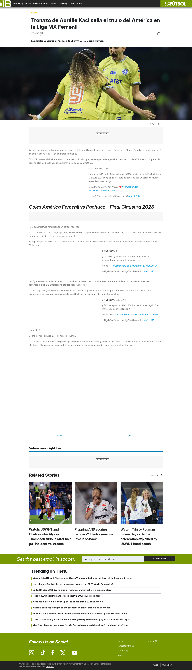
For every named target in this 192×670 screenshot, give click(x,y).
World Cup (20, 3)
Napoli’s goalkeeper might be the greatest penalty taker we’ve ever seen (71, 608)
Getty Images (155, 123)
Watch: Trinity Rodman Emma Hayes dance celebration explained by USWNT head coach (80, 614)
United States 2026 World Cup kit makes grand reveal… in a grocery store (72, 590)
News (32, 3)
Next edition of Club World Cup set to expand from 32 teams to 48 (68, 602)
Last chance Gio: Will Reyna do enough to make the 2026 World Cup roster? (73, 584)
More (94, 3)
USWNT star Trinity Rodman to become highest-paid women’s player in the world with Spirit (81, 619)
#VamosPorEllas (130, 186)
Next (130, 435)
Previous (62, 435)
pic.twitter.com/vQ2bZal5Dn (143, 265)
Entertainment (46, 3)
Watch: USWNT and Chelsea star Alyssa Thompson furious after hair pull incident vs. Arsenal (82, 578)
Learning (73, 3)
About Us (153, 641)
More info (50, 666)
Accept (156, 665)
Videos (61, 3)
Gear (85, 3)
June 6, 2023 (134, 196)
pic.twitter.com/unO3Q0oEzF (144, 314)
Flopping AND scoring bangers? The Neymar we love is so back (94, 534)
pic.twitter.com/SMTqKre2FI (101, 190)
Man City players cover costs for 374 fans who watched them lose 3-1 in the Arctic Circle (80, 625)
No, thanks (167, 665)
